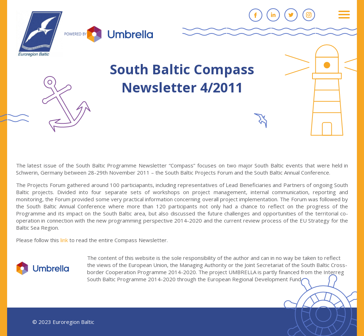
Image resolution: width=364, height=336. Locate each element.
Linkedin (273, 15)
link (64, 240)
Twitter (291, 15)
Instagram (309, 15)
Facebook (255, 15)
